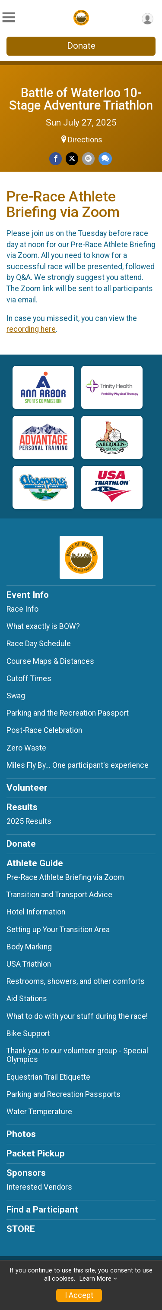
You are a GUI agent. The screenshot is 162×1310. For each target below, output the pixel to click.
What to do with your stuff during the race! (77, 1016)
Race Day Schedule (38, 643)
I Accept (79, 1295)
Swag (15, 695)
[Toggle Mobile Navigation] (8, 17)
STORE (20, 1229)
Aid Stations (26, 998)
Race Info (22, 609)
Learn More (95, 1278)
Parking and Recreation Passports (63, 1094)
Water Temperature (39, 1111)
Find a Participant (42, 1209)
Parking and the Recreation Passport (67, 713)
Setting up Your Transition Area (58, 929)
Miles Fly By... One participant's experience (77, 765)
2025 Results (28, 821)
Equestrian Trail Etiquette (48, 1077)
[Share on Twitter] (72, 158)
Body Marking (29, 946)
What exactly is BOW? (43, 626)
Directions (85, 139)
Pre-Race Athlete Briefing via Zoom (65, 877)
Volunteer (27, 787)
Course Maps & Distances (50, 661)
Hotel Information (35, 912)
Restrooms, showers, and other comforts (75, 981)
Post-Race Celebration (44, 730)
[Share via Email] (88, 158)
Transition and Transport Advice (59, 894)
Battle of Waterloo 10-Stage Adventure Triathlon (81, 99)
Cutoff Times (28, 678)
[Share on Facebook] (55, 158)
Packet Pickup (35, 1153)
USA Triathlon (28, 964)
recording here (31, 329)
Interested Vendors (39, 1187)
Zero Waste (26, 748)
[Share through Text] (105, 158)
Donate (81, 46)
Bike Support (28, 1033)
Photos (21, 1134)
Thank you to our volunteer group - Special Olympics (77, 1055)
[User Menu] (147, 19)
